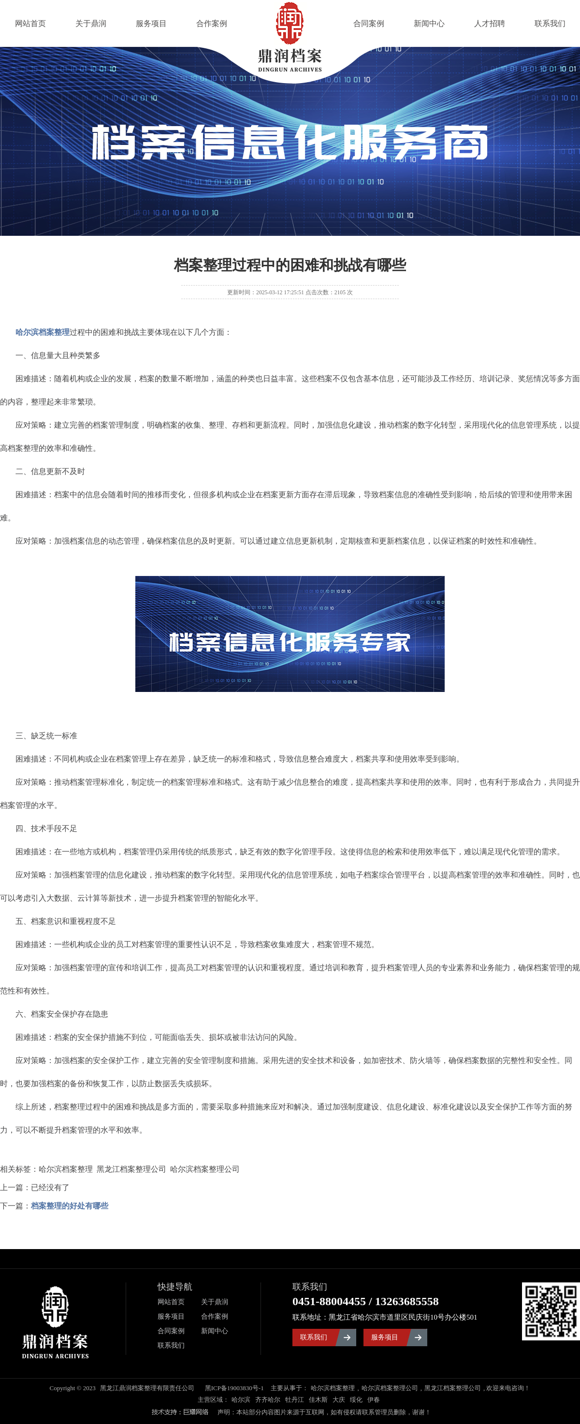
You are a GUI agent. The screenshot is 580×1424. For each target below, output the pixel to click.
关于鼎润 (90, 23)
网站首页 (30, 23)
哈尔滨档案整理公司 (390, 1388)
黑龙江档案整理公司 (452, 1388)
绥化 (356, 1399)
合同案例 (368, 23)
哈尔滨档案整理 (333, 1388)
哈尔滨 (241, 1399)
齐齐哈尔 (267, 1399)
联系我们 (550, 23)
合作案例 (211, 23)
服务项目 (151, 23)
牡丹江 (294, 1399)
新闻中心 (429, 23)
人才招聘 (489, 23)
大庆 (339, 1399)
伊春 (373, 1399)
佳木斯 (318, 1399)
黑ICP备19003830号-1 (234, 1388)
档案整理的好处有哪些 (69, 1206)
